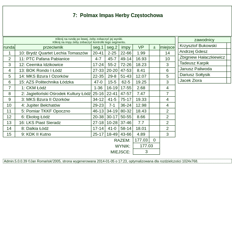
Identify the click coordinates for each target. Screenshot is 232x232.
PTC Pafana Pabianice (48, 58)
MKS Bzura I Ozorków (47, 76)
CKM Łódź (36, 87)
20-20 (112, 70)
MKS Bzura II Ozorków (48, 99)
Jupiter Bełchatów (43, 105)
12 (9, 116)
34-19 (112, 111)
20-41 (98, 53)
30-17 (112, 116)
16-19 (112, 87)
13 (9, 122)
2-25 (112, 53)
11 (9, 111)
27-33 (98, 70)
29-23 (98, 105)
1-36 (98, 87)
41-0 (112, 128)
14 (9, 128)
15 (9, 134)
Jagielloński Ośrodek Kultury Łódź (58, 93)
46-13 (98, 111)
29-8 (112, 76)
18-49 (112, 134)
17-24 (98, 64)
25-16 (98, 93)
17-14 (98, 128)
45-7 (112, 58)
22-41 (112, 93)
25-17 (98, 134)
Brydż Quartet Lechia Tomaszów (57, 53)
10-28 (112, 122)
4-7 (98, 58)
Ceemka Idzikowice (44, 64)
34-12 (98, 99)
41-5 (112, 99)
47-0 (98, 82)
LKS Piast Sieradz (43, 122)
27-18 (98, 122)
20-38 (98, 116)
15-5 (112, 82)
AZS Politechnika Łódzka (50, 82)
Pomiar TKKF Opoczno (48, 111)
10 (9, 105)
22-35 (98, 76)
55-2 (112, 64)
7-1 (112, 105)
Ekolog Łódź (38, 116)
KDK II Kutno (38, 134)
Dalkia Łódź (37, 128)
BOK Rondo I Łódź (44, 70)
